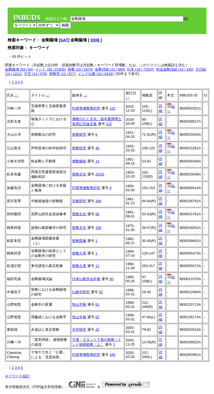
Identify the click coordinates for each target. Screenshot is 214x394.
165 (113, 355)
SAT (64, 40)
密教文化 (79, 174)
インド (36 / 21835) (50, 69)
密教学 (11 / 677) (62, 74)
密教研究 (79, 134)
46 (97, 148)
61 (97, 304)
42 (97, 330)
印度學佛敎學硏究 (86, 108)
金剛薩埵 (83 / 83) (19, 69)
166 (98, 201)
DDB (96, 40)
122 (113, 108)
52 (101, 292)
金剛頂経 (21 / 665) (110, 69)
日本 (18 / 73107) (140, 69)
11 (97, 266)
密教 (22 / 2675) (80, 69)
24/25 (99, 174)
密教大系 (79, 253)
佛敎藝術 (79, 161)
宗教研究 (79, 201)
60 (111, 279)
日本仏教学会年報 (86, 279)
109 (98, 228)
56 (97, 214)
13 (97, 161)
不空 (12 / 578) (35, 74)
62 (97, 317)
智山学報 (79, 304)
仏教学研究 (81, 292)
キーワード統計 (17, 376)
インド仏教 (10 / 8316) (96, 74)
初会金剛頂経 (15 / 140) (174, 69)
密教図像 (79, 241)
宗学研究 (79, 330)
